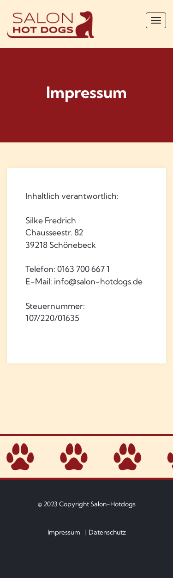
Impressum (64, 532)
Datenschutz (107, 532)
